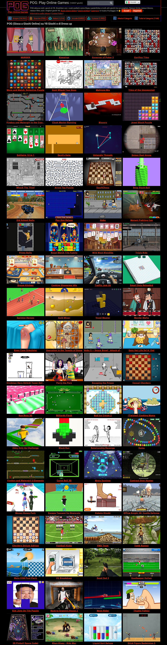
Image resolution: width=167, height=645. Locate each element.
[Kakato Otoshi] (103, 497)
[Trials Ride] (141, 237)
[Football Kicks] (64, 530)
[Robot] (56, 18)
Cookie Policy (57, 13)
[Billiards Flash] (64, 399)
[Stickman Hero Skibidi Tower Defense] (25, 367)
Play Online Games (18, 11)
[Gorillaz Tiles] (141, 41)
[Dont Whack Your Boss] (64, 74)
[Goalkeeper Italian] (141, 562)
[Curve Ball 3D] (64, 464)
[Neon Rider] (103, 595)
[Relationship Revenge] (103, 432)
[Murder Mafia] (141, 302)
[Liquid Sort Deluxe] (103, 627)
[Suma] (141, 432)
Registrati (137, 11)
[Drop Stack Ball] (141, 172)
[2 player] (96, 18)
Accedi (126, 11)
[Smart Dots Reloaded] (141, 269)
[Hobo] (103, 204)
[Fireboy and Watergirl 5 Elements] (25, 464)
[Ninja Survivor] (103, 464)
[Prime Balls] (25, 237)
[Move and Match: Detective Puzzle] (25, 74)
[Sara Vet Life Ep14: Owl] (141, 334)
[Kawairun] (64, 41)
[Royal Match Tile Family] (64, 237)
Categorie (95, 11)
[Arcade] (75, 18)
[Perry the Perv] (64, 367)
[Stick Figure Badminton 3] (141, 627)
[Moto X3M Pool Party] (25, 562)
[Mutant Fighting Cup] (141, 204)
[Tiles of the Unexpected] (141, 74)
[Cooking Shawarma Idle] (64, 269)
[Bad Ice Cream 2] (103, 399)
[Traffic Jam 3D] (103, 269)
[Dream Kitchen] (25, 269)
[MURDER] (25, 41)
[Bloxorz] (103, 107)
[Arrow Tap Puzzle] (64, 172)
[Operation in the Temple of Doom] (64, 334)
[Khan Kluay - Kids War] (64, 627)
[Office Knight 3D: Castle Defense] (141, 497)
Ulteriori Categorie (122, 18)
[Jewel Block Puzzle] (141, 107)
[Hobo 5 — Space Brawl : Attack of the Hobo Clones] (103, 334)
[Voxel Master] (103, 302)
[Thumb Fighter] (141, 595)
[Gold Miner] (64, 302)
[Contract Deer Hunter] (141, 464)
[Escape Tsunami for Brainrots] (64, 497)
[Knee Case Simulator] (25, 334)
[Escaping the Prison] (103, 367)
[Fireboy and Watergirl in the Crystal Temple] (25, 107)
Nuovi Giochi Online (69, 11)
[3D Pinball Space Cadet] (25, 627)
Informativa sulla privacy (40, 13)
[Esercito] (37, 18)
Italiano (131, 2)
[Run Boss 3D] (25, 399)
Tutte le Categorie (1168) (146, 18)
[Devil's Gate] (64, 139)
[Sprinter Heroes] (25, 302)
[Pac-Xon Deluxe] (64, 204)
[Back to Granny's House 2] (64, 595)
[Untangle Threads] (103, 139)
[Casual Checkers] (141, 367)
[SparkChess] (103, 172)
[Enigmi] (17, 18)
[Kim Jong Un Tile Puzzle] (25, 595)
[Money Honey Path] (25, 497)
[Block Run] (64, 432)
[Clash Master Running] (64, 107)
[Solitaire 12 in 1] (25, 139)
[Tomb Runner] (141, 530)
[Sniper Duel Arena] (141, 139)
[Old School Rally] (25, 204)
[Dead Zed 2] (103, 562)
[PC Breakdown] (64, 562)
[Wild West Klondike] (103, 237)
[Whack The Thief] (25, 172)
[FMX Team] (103, 530)
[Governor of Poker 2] (103, 41)
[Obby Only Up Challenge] (25, 432)
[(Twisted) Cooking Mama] (141, 399)
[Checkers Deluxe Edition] (25, 530)
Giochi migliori (84, 11)
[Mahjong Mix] (103, 74)
